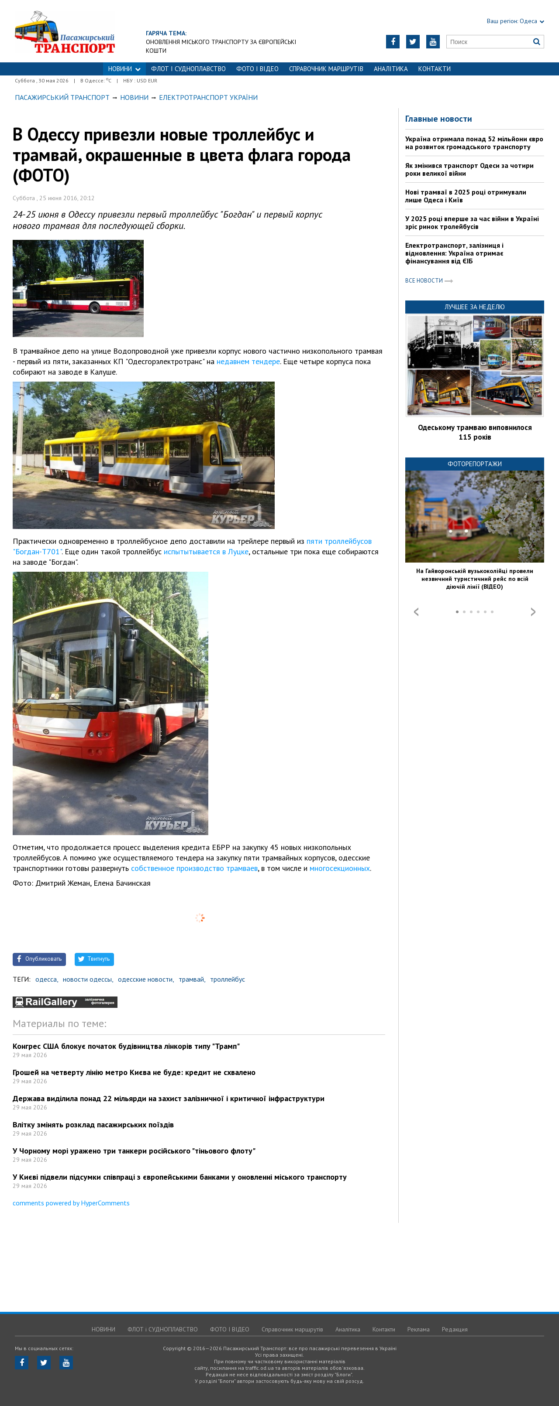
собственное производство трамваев (194, 868)
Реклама (418, 1329)
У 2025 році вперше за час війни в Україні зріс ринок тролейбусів (472, 222)
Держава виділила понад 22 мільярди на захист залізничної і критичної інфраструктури (168, 1098)
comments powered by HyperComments (71, 1202)
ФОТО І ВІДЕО (257, 69)
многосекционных (340, 868)
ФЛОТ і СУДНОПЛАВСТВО (188, 69)
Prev (416, 611)
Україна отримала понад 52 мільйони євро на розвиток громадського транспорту (474, 142)
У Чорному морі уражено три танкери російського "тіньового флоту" (134, 1151)
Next (533, 611)
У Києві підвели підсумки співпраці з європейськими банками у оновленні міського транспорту (180, 1177)
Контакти (434, 69)
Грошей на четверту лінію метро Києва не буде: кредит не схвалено (134, 1072)
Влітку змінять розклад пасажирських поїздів (93, 1124)
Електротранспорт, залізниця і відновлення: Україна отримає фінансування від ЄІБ (454, 253)
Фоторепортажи (475, 464)
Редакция (455, 1329)
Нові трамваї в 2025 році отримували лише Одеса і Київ (465, 196)
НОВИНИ (124, 69)
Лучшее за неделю (475, 307)
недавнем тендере (248, 361)
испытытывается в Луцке (206, 551)
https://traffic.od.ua (89, 31)
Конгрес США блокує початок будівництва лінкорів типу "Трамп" (126, 1046)
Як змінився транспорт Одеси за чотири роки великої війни (469, 169)
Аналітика (391, 69)
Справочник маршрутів (326, 69)
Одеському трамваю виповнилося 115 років (475, 432)
